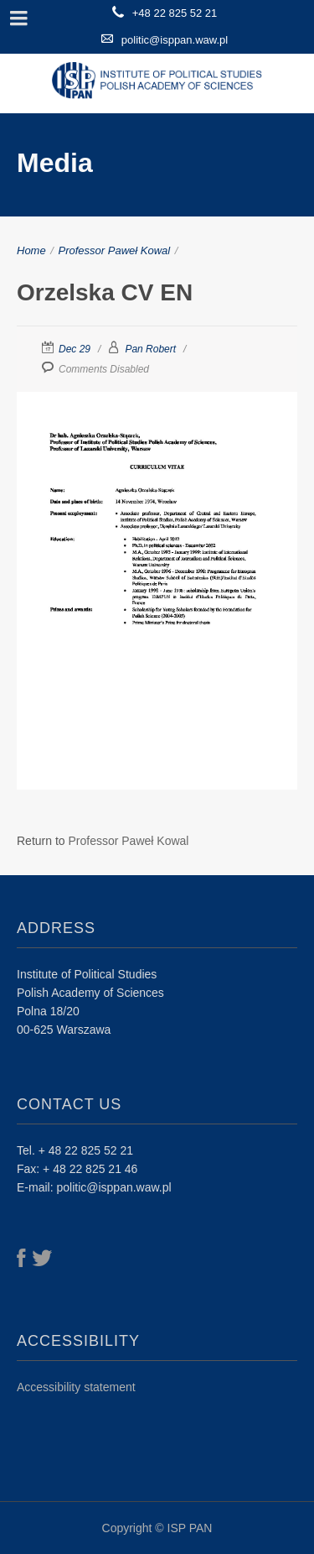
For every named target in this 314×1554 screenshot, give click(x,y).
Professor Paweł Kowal (115, 250)
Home (31, 250)
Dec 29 (74, 349)
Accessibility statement (76, 1387)
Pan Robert (150, 349)
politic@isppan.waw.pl (174, 40)
